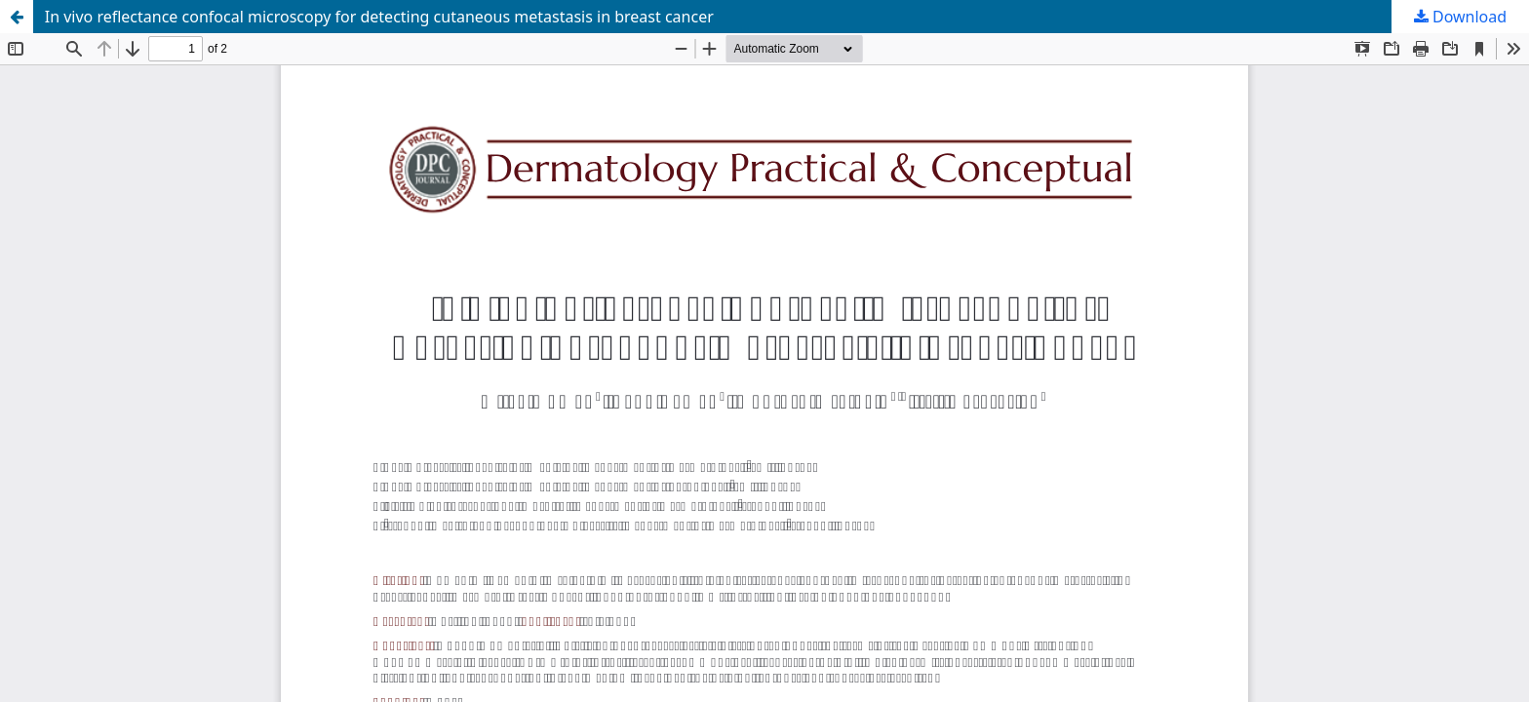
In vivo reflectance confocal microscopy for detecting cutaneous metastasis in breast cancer (379, 16)
